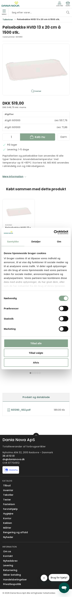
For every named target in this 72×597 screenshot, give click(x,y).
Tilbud (7, 485)
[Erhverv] (10, 4)
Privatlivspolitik (12, 584)
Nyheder (8, 537)
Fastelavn (9, 504)
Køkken (7, 523)
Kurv (68, 4)
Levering (8, 565)
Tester (7, 499)
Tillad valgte (36, 352)
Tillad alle (36, 343)
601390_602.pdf (19, 409)
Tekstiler (8, 495)
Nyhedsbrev (10, 560)
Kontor (7, 518)
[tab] (30, 373)
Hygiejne (8, 513)
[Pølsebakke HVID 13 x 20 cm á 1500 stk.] (18, 212)
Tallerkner (7, 19)
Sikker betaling (12, 574)
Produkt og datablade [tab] (36, 397)
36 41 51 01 (8, 456)
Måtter (7, 527)
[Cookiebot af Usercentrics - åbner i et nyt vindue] (53, 232)
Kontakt (8, 556)
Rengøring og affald (15, 532)
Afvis (36, 362)
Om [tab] (59, 241)
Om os (7, 551)
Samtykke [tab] (13, 241)
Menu (4, 12)
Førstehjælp (10, 509)
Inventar (8, 490)
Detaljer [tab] (36, 241)
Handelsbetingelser (15, 579)
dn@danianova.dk (13, 459)
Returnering (10, 570)
